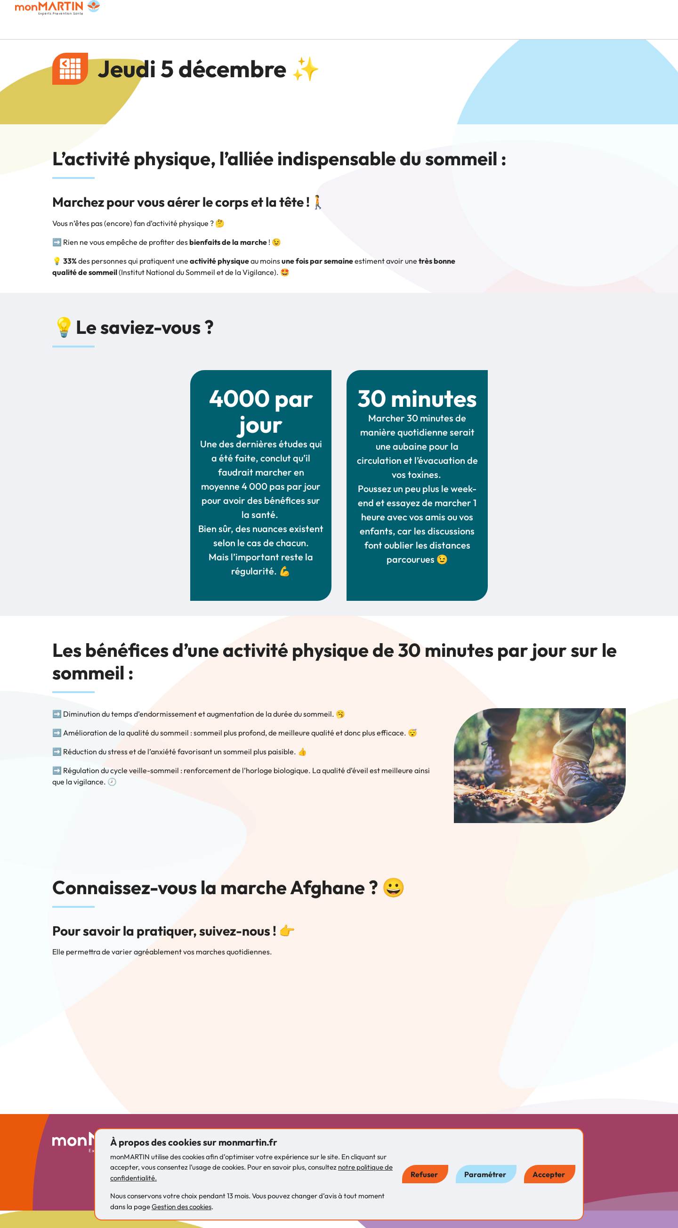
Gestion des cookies (181, 1206)
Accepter (549, 1174)
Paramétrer (485, 1174)
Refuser (424, 1174)
